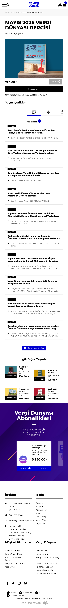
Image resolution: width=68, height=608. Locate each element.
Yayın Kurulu (43, 554)
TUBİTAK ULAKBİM (15, 595)
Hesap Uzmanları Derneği (48, 558)
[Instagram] (19, 583)
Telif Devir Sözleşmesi (47, 567)
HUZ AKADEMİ (26, 592)
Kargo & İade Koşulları (17, 554)
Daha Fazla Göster (34, 348)
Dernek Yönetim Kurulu (49, 563)
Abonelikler (43, 510)
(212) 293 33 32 (16, 510)
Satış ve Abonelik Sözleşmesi (13, 558)
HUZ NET (12, 592)
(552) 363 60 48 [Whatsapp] (16, 515)
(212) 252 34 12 (15, 503)
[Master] (34, 602)
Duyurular (42, 523)
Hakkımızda (43, 551)
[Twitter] (13, 583)
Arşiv (40, 513)
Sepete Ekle (34, 89)
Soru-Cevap (43, 517)
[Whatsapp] (25, 583)
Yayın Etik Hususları (47, 570)
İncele (43, 468)
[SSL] (45, 602)
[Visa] (23, 602)
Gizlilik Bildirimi (14, 551)
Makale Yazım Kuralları (48, 574)
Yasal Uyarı (11, 567)
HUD (38, 592)
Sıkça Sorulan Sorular (17, 563)
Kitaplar (41, 506)
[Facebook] (7, 583)
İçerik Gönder (44, 520)
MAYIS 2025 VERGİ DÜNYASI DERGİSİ (30, 12)
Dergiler (12, 12)
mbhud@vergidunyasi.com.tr (22, 521)
